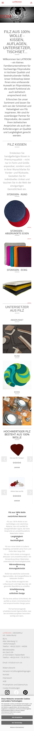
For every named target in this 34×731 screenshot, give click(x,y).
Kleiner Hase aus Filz (17, 491)
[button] (4, 459)
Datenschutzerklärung (7, 713)
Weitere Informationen (17, 727)
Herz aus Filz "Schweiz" (17, 458)
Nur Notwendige (17, 723)
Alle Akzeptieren (17, 717)
